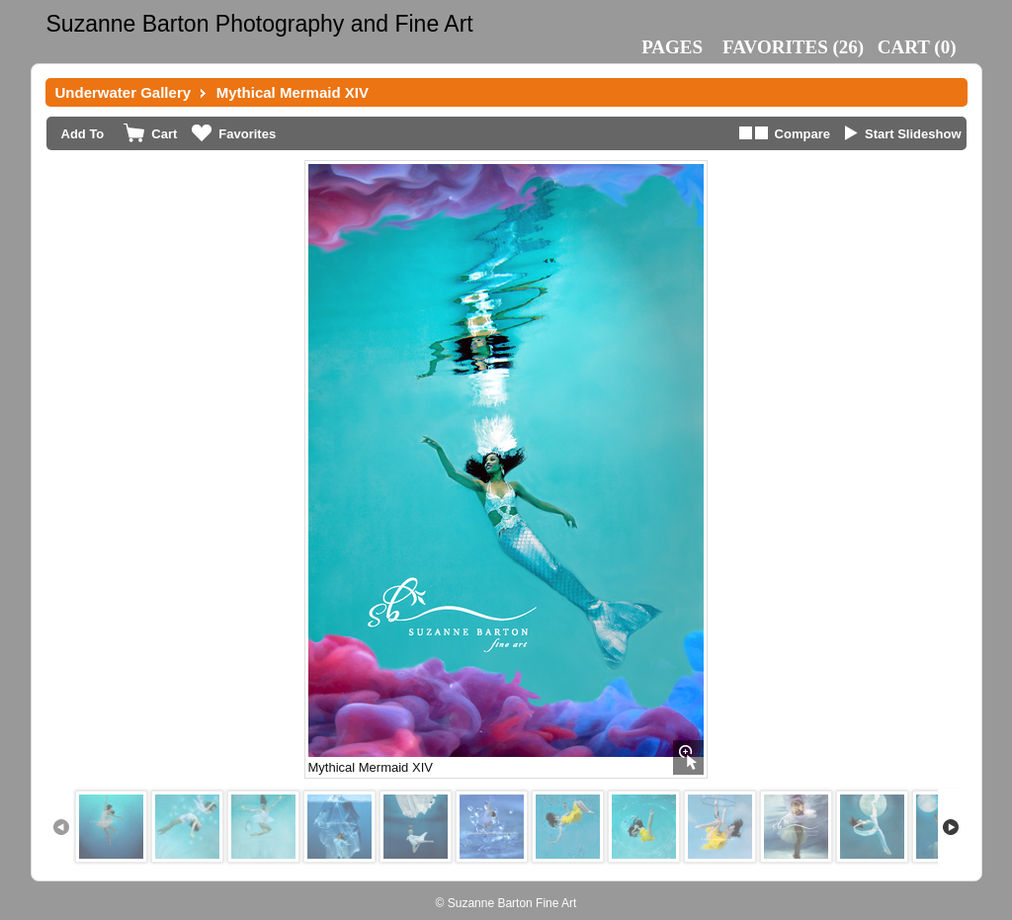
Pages (672, 47)
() (793, 47)
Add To (83, 133)
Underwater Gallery (123, 92)
